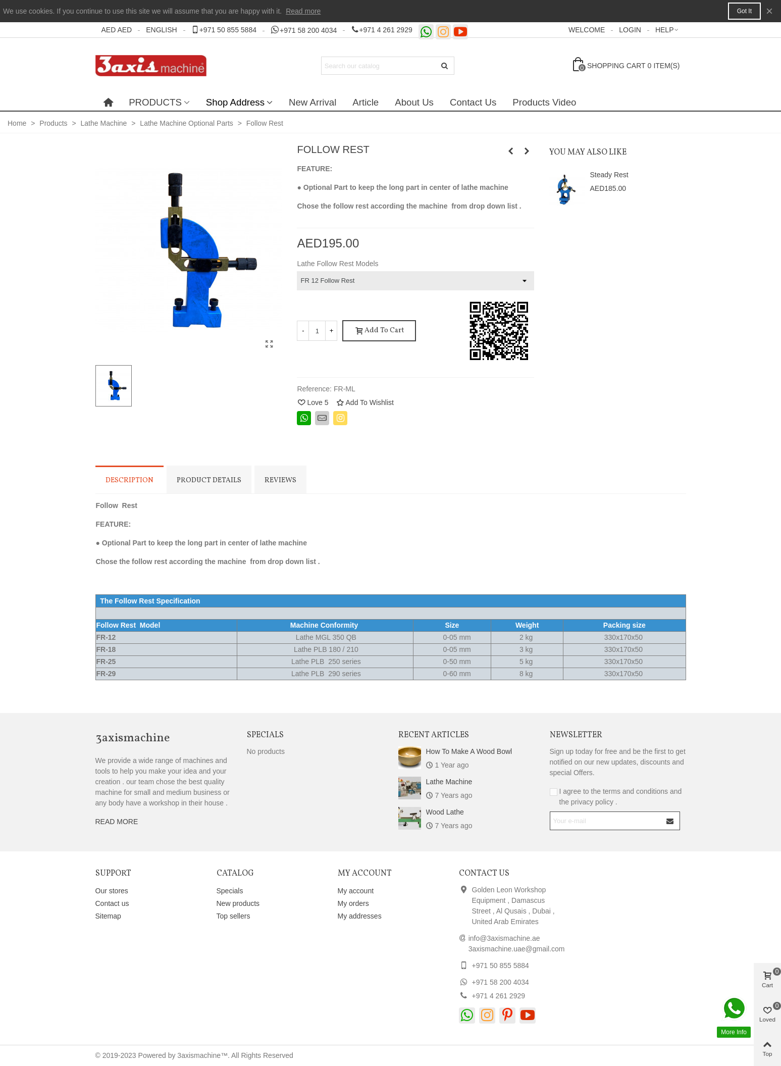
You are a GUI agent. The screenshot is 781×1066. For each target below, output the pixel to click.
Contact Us (473, 102)
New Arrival (312, 102)
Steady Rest (609, 175)
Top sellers (233, 916)
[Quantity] (317, 331)
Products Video (544, 102)
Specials (265, 735)
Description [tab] (129, 480)
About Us (414, 102)
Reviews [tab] (280, 480)
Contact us (112, 903)
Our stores (111, 891)
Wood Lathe (445, 812)
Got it (744, 11)
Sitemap (108, 916)
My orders (353, 903)
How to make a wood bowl (469, 751)
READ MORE (116, 822)
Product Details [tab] (209, 480)
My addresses (360, 916)
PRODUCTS (155, 102)
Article (365, 102)
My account (356, 891)
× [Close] (769, 11)
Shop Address (235, 102)
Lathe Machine (449, 782)
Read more (303, 11)
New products (238, 903)
